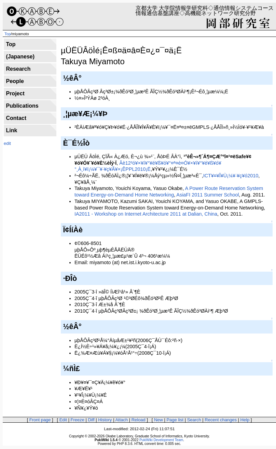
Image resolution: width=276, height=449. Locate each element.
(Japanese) (20, 56)
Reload (139, 419)
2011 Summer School (215, 195)
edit (7, 143)
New (158, 419)
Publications (22, 106)
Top (7, 34)
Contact (16, 118)
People (15, 81)
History (105, 419)
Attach (121, 419)
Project (15, 93)
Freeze (77, 419)
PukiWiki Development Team (161, 440)
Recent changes (221, 419)
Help (245, 419)
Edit (63, 419)
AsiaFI (183, 195)
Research (18, 69)
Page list (174, 419)
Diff (91, 419)
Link (11, 130)
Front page (40, 419)
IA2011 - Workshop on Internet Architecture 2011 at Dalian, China (145, 214)
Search (194, 419)
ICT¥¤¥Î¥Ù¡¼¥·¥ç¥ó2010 (231, 175)
